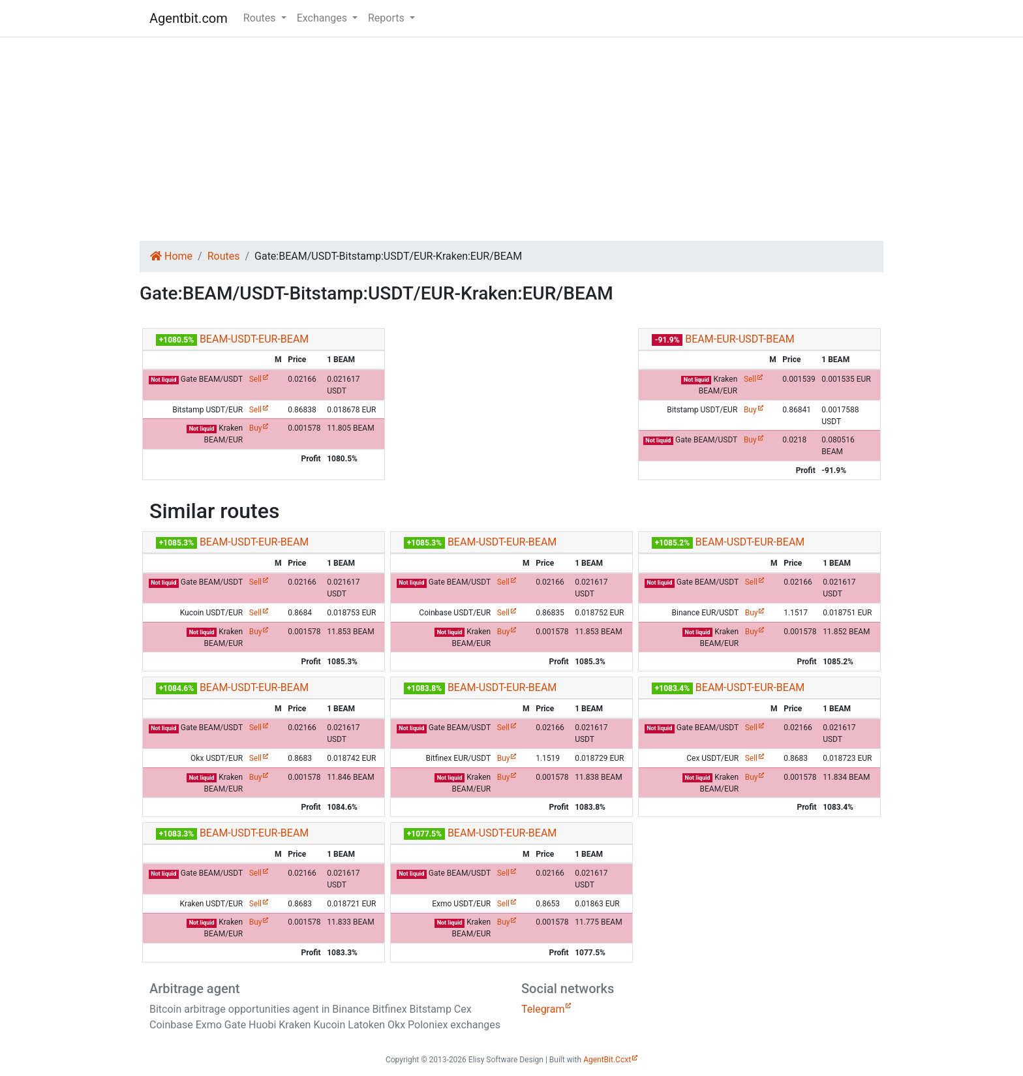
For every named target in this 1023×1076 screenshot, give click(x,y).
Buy (255, 428)
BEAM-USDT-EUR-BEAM (254, 339)
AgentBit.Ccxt (607, 1059)
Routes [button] (261, 18)
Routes (223, 256)
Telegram (542, 1009)
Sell (255, 379)
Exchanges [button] (323, 18)
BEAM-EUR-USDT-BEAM (739, 339)
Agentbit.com (188, 18)
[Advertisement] (511, 139)
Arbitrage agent (194, 988)
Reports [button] (387, 18)
